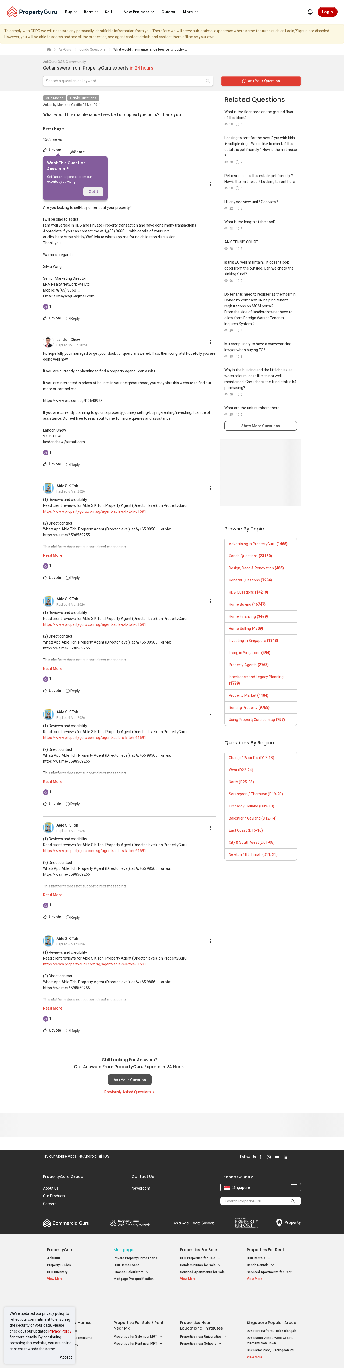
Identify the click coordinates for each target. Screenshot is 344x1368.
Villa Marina (54, 98)
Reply (73, 318)
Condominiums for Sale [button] (200, 1265)
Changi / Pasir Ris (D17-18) (251, 758)
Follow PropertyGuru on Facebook (260, 1157)
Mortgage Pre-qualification (134, 1279)
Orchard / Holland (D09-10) (251, 806)
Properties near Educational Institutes (201, 1299)
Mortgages (124, 1249)
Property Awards (130, 1223)
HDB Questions (248, 592)
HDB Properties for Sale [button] (200, 1258)
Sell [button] (111, 12)
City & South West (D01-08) (252, 842)
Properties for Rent (265, 1249)
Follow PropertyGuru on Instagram (269, 1157)
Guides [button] (168, 12)
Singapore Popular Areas (271, 1296)
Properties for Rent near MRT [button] (138, 1317)
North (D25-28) (241, 782)
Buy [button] (71, 12)
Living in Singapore (249, 653)
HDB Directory (57, 1272)
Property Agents (249, 665)
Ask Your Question (130, 1080)
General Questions (250, 580)
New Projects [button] (140, 12)
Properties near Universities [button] (203, 1310)
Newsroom (141, 1188)
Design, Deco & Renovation (256, 568)
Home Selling (246, 628)
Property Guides (59, 1265)
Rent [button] (91, 12)
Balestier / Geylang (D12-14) (253, 818)
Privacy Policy (59, 1331)
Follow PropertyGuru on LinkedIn (285, 1157)
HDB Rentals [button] (259, 1258)
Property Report (247, 1223)
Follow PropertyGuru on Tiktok (299, 1157)
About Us (51, 1188)
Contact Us (143, 1176)
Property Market (248, 695)
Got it (93, 191)
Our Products (54, 1196)
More (191, 12)
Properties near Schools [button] (201, 1317)
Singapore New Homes (69, 1296)
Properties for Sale (198, 1249)
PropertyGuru (60, 1249)
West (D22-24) (241, 770)
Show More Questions (260, 426)
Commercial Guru (66, 1223)
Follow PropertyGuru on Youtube (277, 1157)
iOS (104, 1156)
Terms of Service (101, 1355)
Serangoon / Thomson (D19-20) (256, 794)
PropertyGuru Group (63, 1176)
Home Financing (248, 616)
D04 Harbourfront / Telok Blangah (271, 1305)
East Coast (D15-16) (246, 830)
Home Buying (247, 604)
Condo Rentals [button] (260, 1265)
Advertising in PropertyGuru (258, 544)
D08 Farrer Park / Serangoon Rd (270, 1324)
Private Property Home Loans (135, 1258)
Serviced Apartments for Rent (269, 1272)
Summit (194, 1223)
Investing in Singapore (253, 640)
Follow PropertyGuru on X (293, 1157)
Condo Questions (83, 98)
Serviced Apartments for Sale (202, 1272)
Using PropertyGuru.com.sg (257, 719)
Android (88, 1156)
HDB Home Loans (126, 1265)
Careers (49, 1204)
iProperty (288, 1223)
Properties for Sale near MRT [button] (138, 1310)
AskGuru (53, 1258)
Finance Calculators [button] (131, 1272)
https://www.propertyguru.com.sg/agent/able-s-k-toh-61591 (94, 511)
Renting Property (249, 707)
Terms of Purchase (167, 1355)
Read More (52, 555)
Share (77, 152)
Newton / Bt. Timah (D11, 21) (253, 854)
